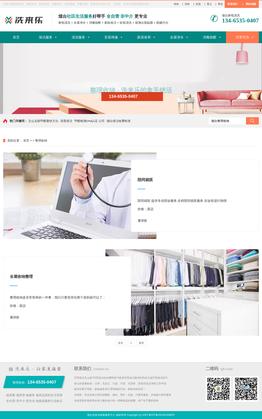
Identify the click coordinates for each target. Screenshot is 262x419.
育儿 (209, 4)
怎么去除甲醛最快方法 (43, 121)
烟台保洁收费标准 (119, 121)
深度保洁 (66, 121)
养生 (220, 4)
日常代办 (242, 37)
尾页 (141, 342)
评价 (176, 4)
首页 (16, 37)
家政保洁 (110, 22)
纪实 (198, 4)
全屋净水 (80, 22)
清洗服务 (78, 37)
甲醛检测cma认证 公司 (89, 121)
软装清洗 (126, 22)
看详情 (142, 220)
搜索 (252, 121)
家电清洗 (64, 22)
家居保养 (144, 37)
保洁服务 (45, 37)
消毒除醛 (95, 22)
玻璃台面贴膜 (144, 22)
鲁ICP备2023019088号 (162, 414)
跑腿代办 (162, 22)
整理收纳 (41, 140)
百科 (187, 4)
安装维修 (111, 37)
